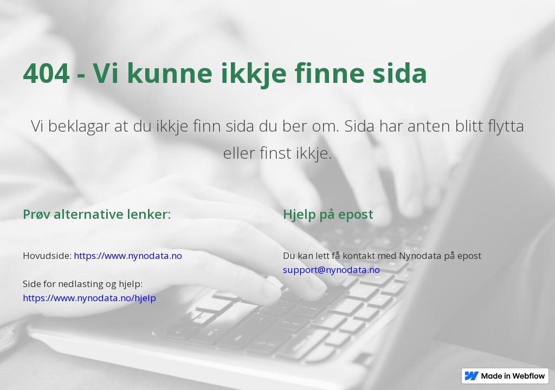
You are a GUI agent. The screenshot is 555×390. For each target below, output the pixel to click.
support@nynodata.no (331, 269)
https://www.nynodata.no (128, 255)
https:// (38, 297)
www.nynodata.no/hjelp (105, 297)
